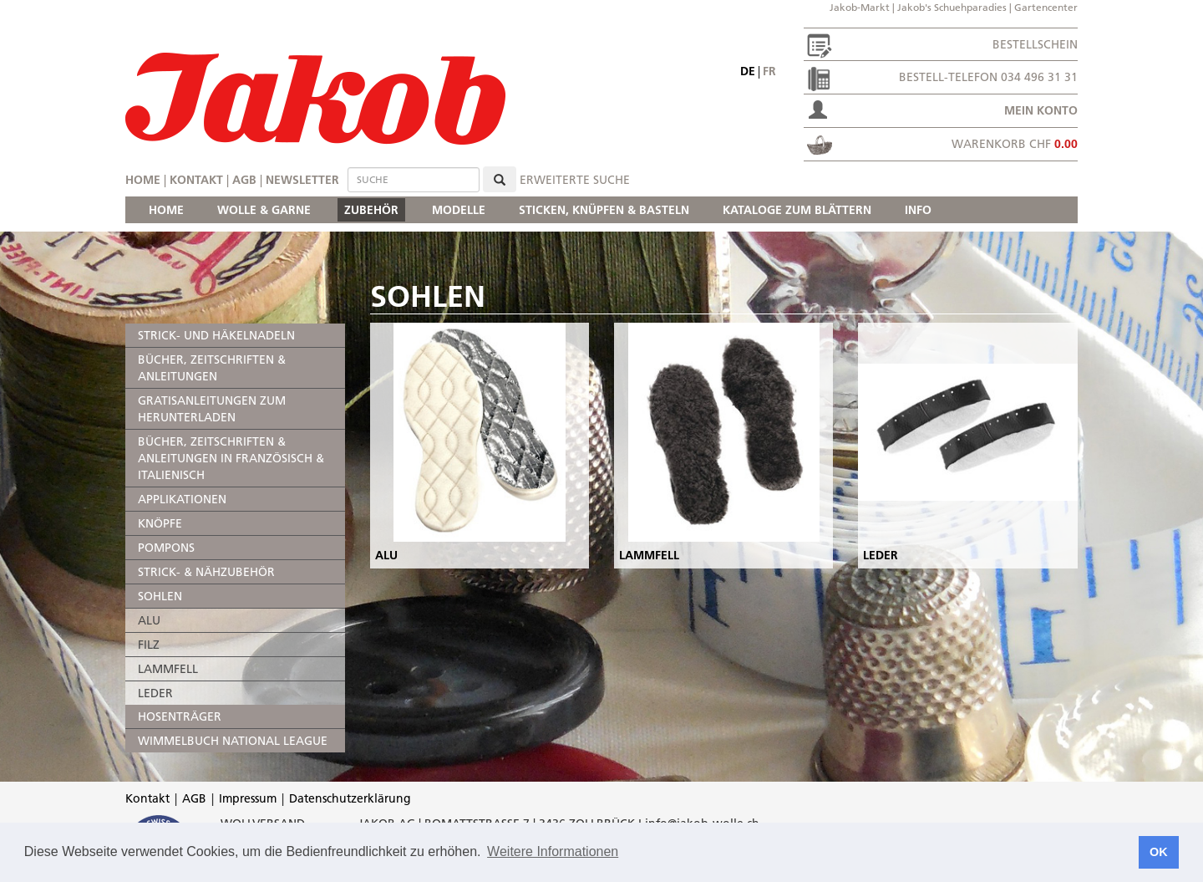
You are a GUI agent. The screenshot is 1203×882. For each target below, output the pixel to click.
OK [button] (1159, 852)
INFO (918, 209)
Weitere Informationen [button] (552, 851)
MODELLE (458, 209)
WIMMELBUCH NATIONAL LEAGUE (232, 740)
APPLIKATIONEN (182, 499)
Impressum (248, 798)
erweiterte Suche (575, 179)
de (747, 71)
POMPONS (166, 547)
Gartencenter (1046, 7)
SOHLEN (160, 596)
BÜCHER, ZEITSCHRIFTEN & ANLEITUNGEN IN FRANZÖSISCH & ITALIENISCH (231, 458)
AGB (244, 179)
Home (142, 179)
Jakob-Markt (860, 7)
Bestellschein (1035, 44)
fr (769, 71)
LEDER (155, 693)
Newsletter (302, 179)
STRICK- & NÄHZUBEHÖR (206, 571)
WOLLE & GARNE (264, 209)
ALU (149, 620)
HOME (166, 209)
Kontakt (196, 179)
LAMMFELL (168, 668)
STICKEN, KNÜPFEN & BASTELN (604, 209)
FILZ (149, 644)
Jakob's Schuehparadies (952, 7)
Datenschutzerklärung (350, 798)
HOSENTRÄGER (179, 716)
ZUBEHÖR (371, 209)
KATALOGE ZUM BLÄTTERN (797, 209)
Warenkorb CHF (1015, 143)
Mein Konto (1041, 110)
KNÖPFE (160, 523)
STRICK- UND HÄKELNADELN (216, 335)
